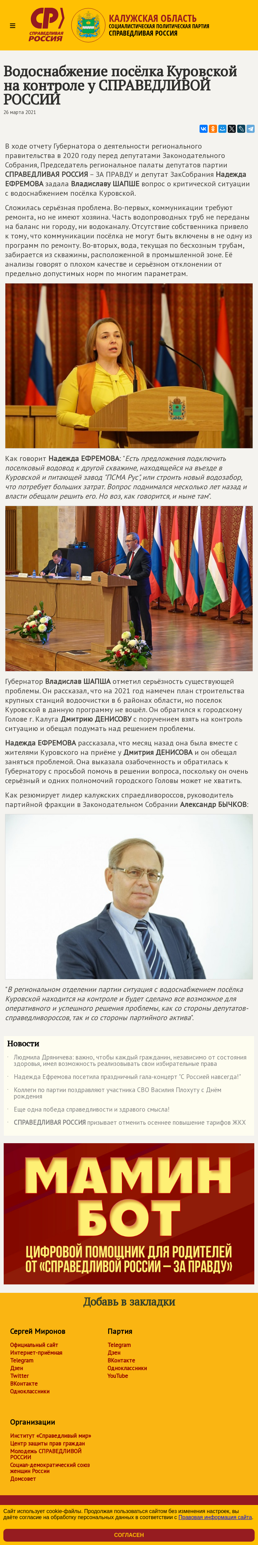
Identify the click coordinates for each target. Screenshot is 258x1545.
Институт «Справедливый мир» (50, 1436)
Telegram (21, 1360)
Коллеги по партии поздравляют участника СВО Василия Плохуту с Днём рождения (114, 1093)
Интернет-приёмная (36, 1353)
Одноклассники (29, 1391)
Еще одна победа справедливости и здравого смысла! (88, 1110)
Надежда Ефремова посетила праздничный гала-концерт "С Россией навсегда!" (124, 1078)
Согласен (129, 1535)
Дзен (16, 1368)
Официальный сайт (34, 1345)
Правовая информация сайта (215, 1517)
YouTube (118, 1376)
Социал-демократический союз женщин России (50, 1468)
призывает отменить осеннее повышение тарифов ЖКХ (126, 1123)
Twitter (19, 1376)
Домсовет (23, 1479)
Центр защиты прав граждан (47, 1443)
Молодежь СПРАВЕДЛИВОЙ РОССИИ (46, 1454)
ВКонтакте (24, 1384)
